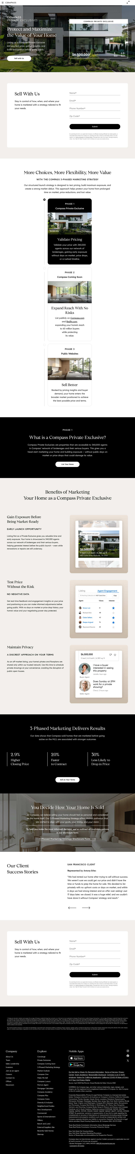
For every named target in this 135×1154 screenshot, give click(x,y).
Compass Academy (44, 1092)
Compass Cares (43, 1099)
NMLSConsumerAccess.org (105, 1143)
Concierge (41, 1057)
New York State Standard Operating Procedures (85, 1133)
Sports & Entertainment (46, 1117)
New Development (44, 1110)
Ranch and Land (43, 1124)
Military (40, 1120)
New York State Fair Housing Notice (81, 1131)
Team (8, 1060)
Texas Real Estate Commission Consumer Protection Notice (89, 1127)
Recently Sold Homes (45, 1131)
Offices (8, 1081)
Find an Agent (42, 1085)
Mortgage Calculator (45, 1088)
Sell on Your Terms (67, 780)
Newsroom (10, 1085)
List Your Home (67, 464)
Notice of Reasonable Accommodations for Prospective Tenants (90, 1135)
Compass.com (77, 318)
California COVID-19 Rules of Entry (115, 1077)
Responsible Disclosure (97, 1075)
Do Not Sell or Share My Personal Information (86, 1072)
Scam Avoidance (81, 1075)
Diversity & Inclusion (45, 1103)
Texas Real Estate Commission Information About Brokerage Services (92, 1125)
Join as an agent (12, 1071)
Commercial (42, 1113)
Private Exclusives (44, 1060)
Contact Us (10, 1078)
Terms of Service (79, 137)
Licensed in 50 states (77, 1146)
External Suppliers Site (46, 1127)
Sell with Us (19, 58)
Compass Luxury (43, 1081)
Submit (95, 127)
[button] (2, 2)
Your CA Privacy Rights (81, 1080)
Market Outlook (43, 1071)
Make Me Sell (42, 1078)
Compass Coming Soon (46, 1064)
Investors (9, 1067)
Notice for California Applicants (89, 1077)
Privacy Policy (89, 137)
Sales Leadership (12, 1064)
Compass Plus (42, 1095)
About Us (9, 1057)
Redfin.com (71, 321)
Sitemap (40, 1134)
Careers (9, 1074)
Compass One (42, 1074)
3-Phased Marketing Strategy (48, 1067)
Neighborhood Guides (45, 1106)
